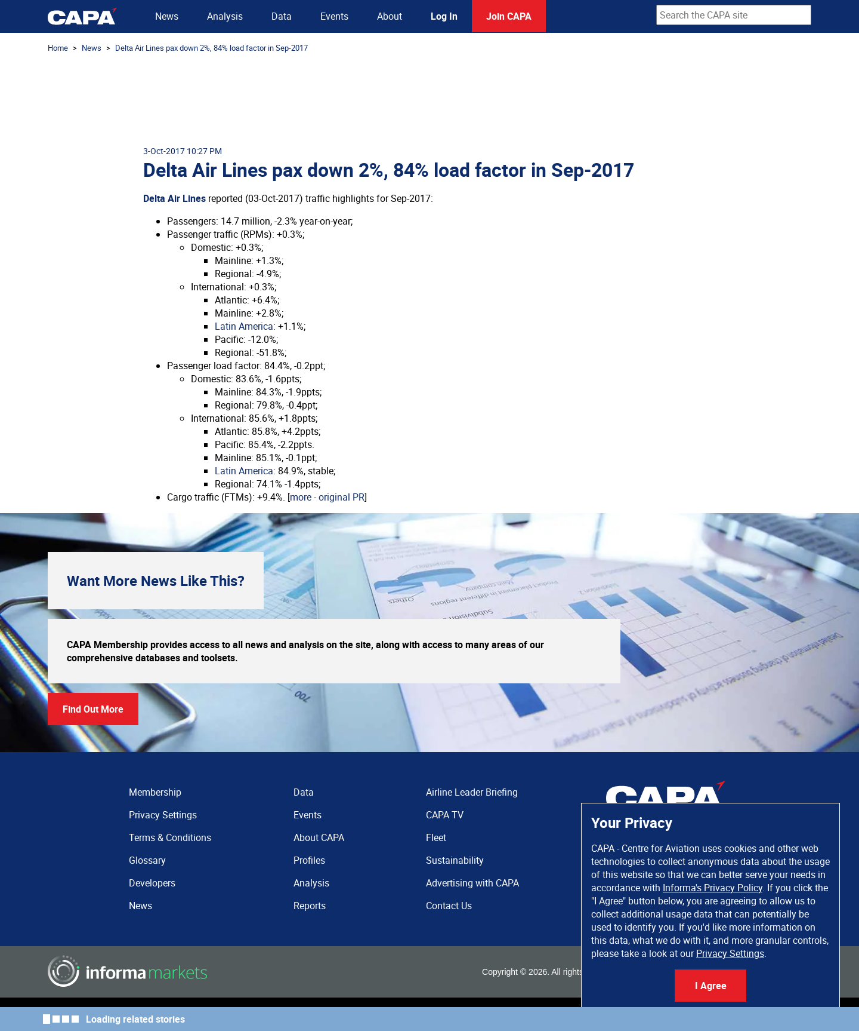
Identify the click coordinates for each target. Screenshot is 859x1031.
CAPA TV (445, 814)
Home (58, 47)
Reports (309, 905)
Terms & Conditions (170, 837)
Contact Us (449, 905)
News (166, 16)
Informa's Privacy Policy (712, 887)
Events (334, 16)
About (389, 16)
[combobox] (733, 15)
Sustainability (455, 860)
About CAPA (318, 837)
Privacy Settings (730, 953)
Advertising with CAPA (472, 882)
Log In (444, 16)
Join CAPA (509, 16)
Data (281, 16)
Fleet (436, 837)
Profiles (309, 860)
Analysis (225, 16)
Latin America (244, 326)
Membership (155, 792)
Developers (152, 882)
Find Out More (93, 709)
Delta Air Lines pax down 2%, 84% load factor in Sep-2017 (211, 47)
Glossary (147, 860)
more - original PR (327, 497)
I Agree (711, 985)
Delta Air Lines (174, 198)
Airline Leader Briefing (472, 792)
